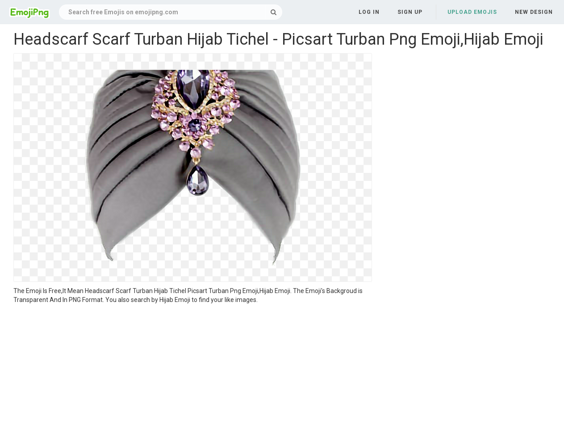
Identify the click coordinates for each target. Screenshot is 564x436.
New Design (534, 12)
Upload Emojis (472, 12)
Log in (369, 12)
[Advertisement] (192, 371)
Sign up (409, 12)
